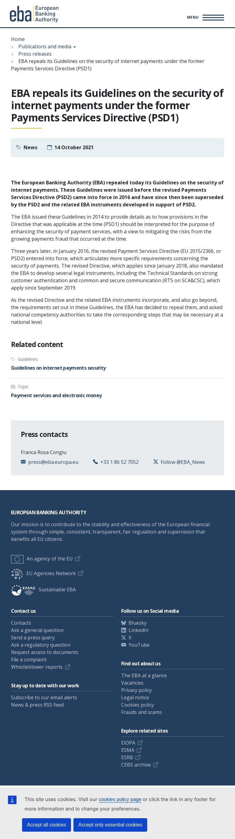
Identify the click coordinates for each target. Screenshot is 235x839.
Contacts (21, 622)
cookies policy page (120, 799)
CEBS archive (136, 764)
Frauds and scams (141, 712)
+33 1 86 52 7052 (119, 462)
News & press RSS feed (37, 704)
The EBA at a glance (144, 675)
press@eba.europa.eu (53, 462)
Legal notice (135, 697)
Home (18, 39)
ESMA (127, 750)
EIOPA (128, 742)
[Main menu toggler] (204, 17)
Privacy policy (136, 690)
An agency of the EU (42, 558)
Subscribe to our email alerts (44, 697)
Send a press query (33, 637)
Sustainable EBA (43, 589)
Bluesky (138, 622)
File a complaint (29, 659)
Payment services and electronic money (56, 395)
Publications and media (44, 46)
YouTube (139, 644)
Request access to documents (44, 652)
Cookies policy (137, 704)
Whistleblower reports (37, 666)
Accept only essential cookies (110, 824)
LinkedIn (138, 630)
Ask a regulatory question (40, 644)
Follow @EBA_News (183, 462)
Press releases (35, 53)
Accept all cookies (46, 824)
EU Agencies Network (43, 573)
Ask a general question (37, 630)
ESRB (127, 757)
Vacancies (132, 682)
